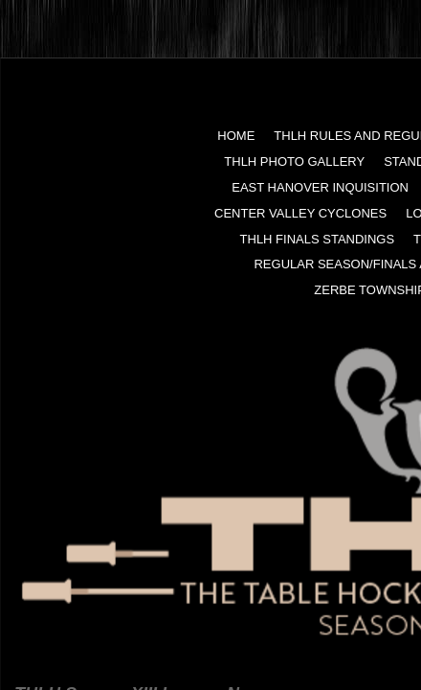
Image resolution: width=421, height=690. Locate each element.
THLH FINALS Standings (317, 239)
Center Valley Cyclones (300, 213)
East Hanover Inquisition (320, 187)
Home (236, 135)
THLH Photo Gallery (294, 161)
